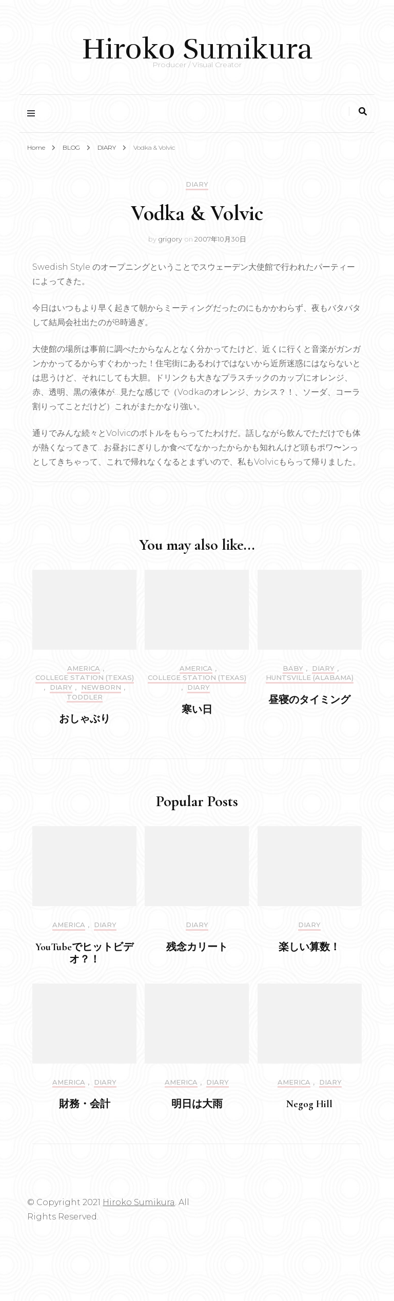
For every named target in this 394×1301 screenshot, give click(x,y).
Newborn (101, 687)
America (83, 668)
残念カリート (197, 947)
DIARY (197, 184)
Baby (293, 668)
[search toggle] (363, 111)
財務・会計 (84, 1104)
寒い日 (197, 710)
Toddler (85, 697)
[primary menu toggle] (33, 114)
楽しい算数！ (309, 947)
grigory (170, 239)
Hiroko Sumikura (197, 49)
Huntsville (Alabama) (309, 678)
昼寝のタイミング (309, 700)
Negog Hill (309, 1104)
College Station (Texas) (84, 678)
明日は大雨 (197, 1104)
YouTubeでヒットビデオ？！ (84, 953)
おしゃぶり (84, 719)
